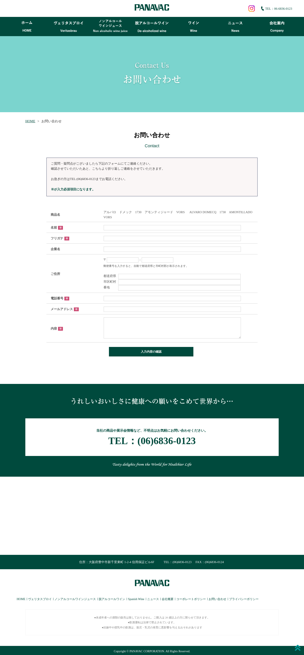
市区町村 (172, 281)
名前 (57, 227)
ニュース (153, 597)
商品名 (55, 214)
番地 (172, 287)
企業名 (55, 249)
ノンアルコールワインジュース (75, 597)
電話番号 (60, 298)
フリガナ (60, 238)
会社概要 (168, 597)
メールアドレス (65, 309)
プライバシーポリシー (244, 597)
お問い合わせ (217, 597)
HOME (30, 121)
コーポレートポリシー (191, 597)
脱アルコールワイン (112, 597)
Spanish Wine (136, 597)
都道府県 (172, 276)
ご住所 (55, 274)
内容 (57, 328)
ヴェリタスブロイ (40, 597)
